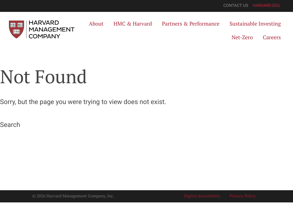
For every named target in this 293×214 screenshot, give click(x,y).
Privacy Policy (242, 196)
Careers (272, 37)
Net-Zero (242, 37)
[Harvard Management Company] (41, 29)
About (96, 23)
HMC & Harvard (132, 23)
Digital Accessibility (202, 196)
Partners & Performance (191, 23)
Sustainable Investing (255, 23)
